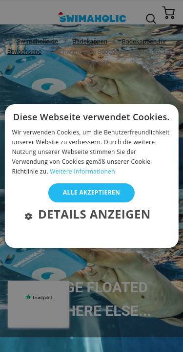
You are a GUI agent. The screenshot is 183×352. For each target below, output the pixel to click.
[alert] (91, 168)
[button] (91, 215)
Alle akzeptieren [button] (92, 192)
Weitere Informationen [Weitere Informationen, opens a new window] (82, 171)
